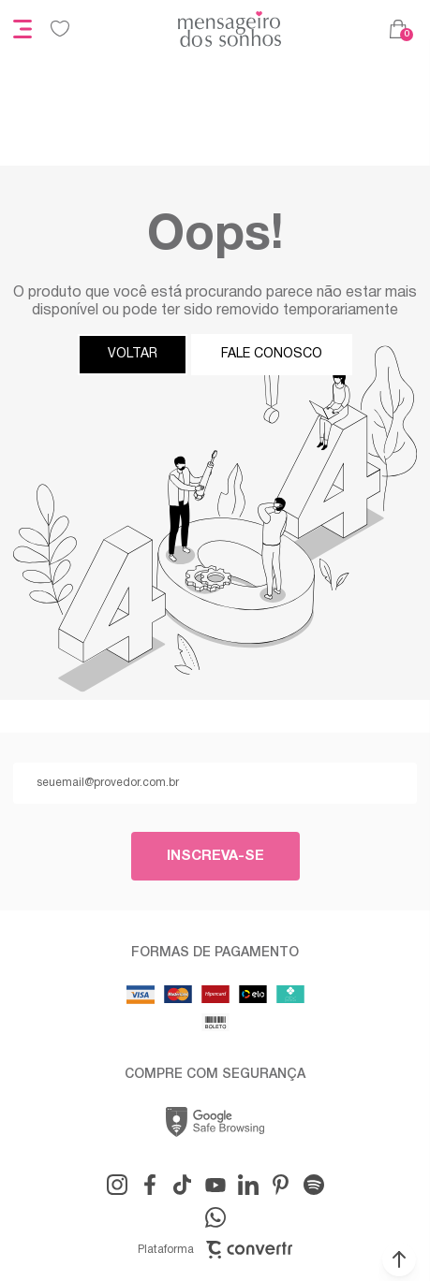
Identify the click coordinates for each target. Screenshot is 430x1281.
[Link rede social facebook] (150, 1185)
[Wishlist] (60, 29)
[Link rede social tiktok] (183, 1185)
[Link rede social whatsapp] (215, 1217)
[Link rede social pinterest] (281, 1185)
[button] (399, 1259)
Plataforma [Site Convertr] (215, 1250)
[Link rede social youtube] (215, 1185)
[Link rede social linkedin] (248, 1185)
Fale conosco (271, 354)
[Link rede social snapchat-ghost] (314, 1185)
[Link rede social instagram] (117, 1185)
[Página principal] (229, 29)
